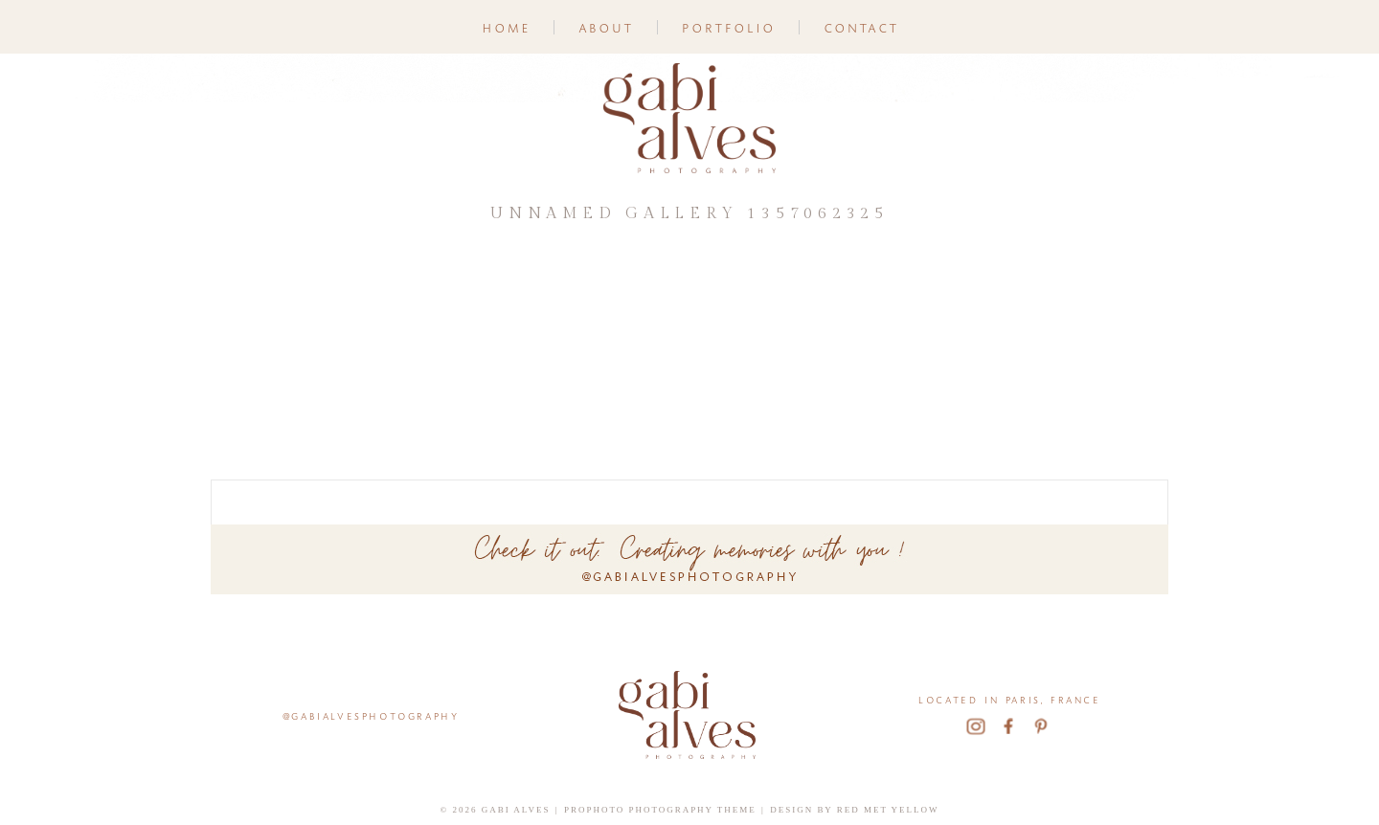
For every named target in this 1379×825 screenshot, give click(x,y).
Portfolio (728, 26)
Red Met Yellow (888, 809)
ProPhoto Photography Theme (660, 809)
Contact (860, 26)
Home (505, 26)
